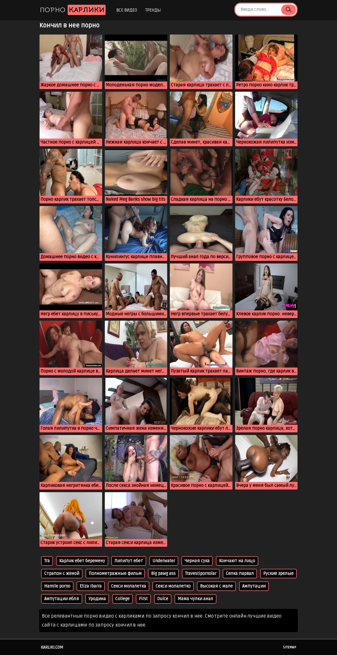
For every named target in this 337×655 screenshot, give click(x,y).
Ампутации (254, 586)
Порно (73, 10)
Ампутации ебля (61, 599)
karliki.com (52, 647)
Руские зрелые (278, 573)
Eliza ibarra (91, 586)
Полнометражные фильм (115, 573)
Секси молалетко (173, 586)
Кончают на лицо (237, 561)
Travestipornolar (200, 573)
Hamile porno (57, 586)
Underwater (163, 561)
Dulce (162, 599)
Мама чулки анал (195, 599)
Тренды (153, 10)
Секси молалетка (128, 586)
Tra (47, 561)
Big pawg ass (163, 573)
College (122, 599)
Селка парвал (240, 573)
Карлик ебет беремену (82, 561)
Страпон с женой (61, 573)
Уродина (97, 599)
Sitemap (289, 647)
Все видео (126, 10)
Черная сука (197, 561)
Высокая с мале (216, 586)
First (143, 599)
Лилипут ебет (129, 561)
